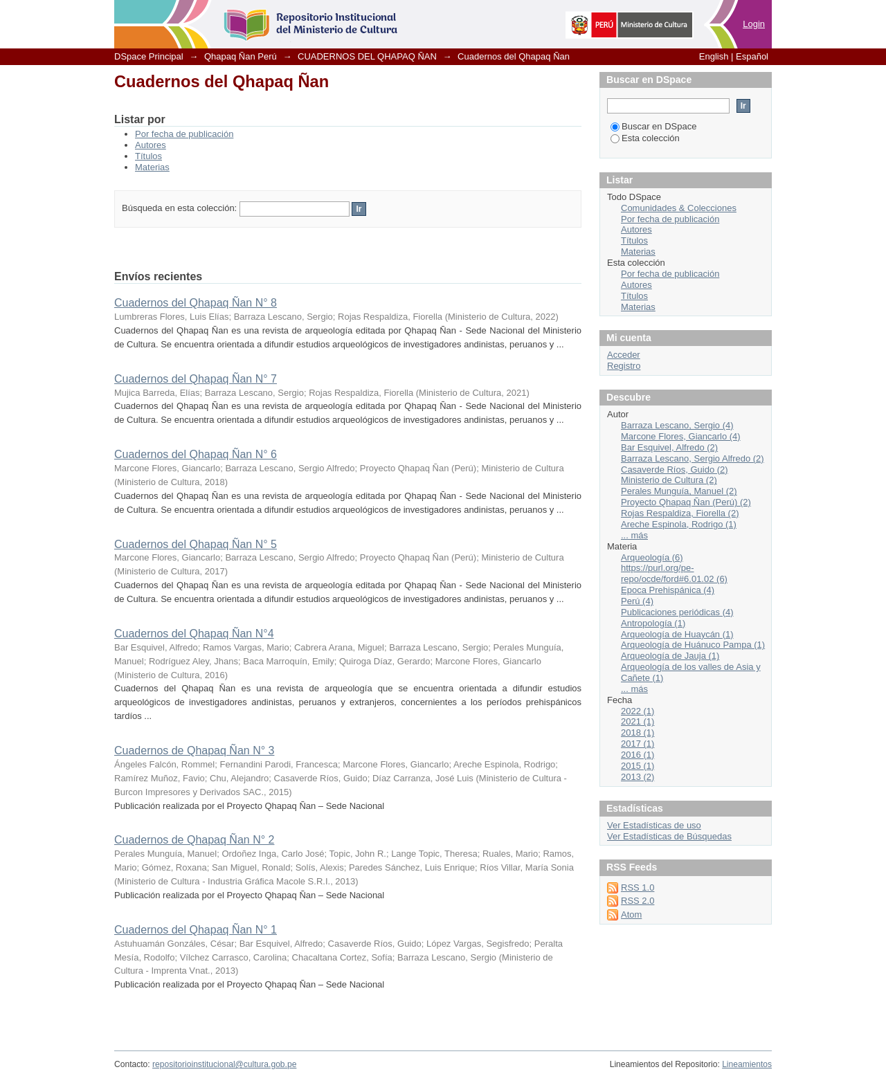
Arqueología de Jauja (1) (670, 655)
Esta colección (645, 138)
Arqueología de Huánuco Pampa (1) (693, 644)
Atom (631, 914)
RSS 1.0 (637, 887)
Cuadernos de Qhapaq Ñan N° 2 (194, 840)
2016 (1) (637, 754)
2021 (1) (637, 721)
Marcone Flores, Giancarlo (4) (681, 436)
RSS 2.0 (637, 900)
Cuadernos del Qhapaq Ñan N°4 (194, 633)
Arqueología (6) (652, 557)
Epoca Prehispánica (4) (667, 590)
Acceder (623, 354)
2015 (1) (637, 766)
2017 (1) (637, 743)
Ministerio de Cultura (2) (669, 480)
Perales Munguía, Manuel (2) (679, 491)
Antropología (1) (653, 623)
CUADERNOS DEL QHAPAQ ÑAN (367, 56)
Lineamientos (747, 1064)
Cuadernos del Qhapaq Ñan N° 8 (195, 303)
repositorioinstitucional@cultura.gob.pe (224, 1064)
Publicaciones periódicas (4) (677, 612)
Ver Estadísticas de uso (654, 825)
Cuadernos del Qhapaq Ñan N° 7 (195, 379)
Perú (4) (637, 601)
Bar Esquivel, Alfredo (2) (669, 447)
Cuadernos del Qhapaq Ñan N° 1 (195, 930)
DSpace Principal (148, 56)
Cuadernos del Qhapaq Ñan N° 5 (195, 544)
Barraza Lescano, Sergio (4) (677, 425)
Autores (150, 145)
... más (634, 535)
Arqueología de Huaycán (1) (677, 634)
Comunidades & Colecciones (678, 208)
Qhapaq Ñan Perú (240, 56)
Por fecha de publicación (184, 134)
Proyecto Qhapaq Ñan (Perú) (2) (686, 502)
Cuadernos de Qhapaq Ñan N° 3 (194, 750)
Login (754, 24)
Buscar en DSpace (653, 126)
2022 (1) (637, 711)
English (714, 56)
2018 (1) (637, 732)
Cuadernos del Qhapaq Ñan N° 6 (195, 454)
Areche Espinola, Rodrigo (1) (678, 524)
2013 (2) (637, 777)
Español (752, 56)
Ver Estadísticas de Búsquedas (669, 836)
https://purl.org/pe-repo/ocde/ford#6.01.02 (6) (674, 573)
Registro (623, 366)
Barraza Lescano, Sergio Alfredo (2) (692, 458)
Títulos (148, 156)
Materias (152, 167)
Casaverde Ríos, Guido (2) (674, 469)
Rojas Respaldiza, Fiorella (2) (680, 513)
